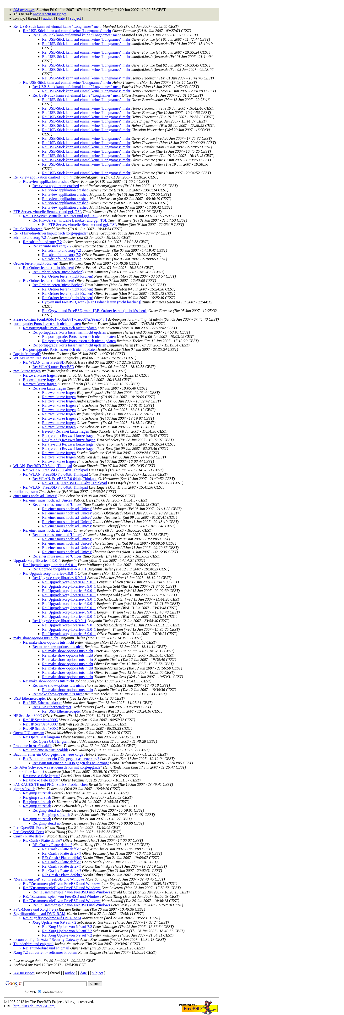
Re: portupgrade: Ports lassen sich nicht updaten (60, 328)
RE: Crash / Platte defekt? (52, 845)
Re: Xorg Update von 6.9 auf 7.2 (67, 927)
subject (75, 18)
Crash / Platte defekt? (29, 836)
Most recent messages (49, 14)
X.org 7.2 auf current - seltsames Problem (45, 952)
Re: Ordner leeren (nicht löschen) (48, 268)
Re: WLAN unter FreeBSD (43, 362)
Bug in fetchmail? (27, 354)
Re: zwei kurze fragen (40, 375)
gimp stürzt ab (24, 789)
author (48, 18)
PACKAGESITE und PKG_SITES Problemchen (50, 784)
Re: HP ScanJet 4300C (40, 720)
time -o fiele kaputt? (28, 772)
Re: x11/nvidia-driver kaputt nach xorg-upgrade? (50, 233)
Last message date (27, 961)
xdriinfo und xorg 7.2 (29, 237)
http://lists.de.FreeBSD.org (33, 1006)
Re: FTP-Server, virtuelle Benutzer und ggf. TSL (60, 216)
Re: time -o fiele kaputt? (41, 776)
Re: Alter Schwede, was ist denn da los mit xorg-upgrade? (57, 767)
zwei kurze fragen (27, 371)
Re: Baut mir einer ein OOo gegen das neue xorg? (61, 759)
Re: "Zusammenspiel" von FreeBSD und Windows (62, 883)
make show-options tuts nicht (35, 638)
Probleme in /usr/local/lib (32, 746)
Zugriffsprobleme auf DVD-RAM (39, 914)
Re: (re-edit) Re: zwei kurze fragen (68, 436)
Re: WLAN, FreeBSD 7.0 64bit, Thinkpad (55, 470)
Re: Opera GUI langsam (41, 737)
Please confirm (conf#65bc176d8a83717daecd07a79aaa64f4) (60, 319)
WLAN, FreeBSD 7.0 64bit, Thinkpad (42, 466)
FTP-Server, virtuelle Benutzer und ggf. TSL (47, 212)
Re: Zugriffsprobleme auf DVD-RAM (52, 918)
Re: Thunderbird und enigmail (46, 948)
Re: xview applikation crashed (36, 177)
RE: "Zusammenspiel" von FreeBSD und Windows (62, 896)
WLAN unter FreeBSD (31, 358)
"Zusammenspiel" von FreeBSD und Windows (49, 879)
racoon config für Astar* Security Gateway (46, 939)
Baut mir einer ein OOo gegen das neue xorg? (48, 754)
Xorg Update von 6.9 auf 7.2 (54, 922)
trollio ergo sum (25, 492)
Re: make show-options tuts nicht (48, 642)
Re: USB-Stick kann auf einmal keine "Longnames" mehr (57, 26)
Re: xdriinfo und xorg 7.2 (42, 242)
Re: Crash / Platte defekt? (42, 840)
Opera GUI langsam (28, 733)
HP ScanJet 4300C (27, 716)
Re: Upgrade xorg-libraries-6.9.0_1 (50, 565)
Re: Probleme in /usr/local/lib (45, 750)
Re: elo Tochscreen (28, 229)
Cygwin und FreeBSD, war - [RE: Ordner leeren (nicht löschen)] (91, 302)
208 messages (23, 10)
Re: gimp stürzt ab (37, 793)
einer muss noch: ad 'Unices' (35, 496)
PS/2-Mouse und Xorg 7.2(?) (35, 909)
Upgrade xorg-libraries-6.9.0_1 (37, 560)
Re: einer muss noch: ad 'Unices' (48, 500)
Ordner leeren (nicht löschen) (35, 263)
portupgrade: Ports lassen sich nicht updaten (47, 324)
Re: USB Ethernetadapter (42, 703)
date (61, 18)
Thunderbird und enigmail (33, 944)
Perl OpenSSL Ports (28, 827)
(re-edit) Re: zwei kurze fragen (65, 431)
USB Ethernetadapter (29, 698)
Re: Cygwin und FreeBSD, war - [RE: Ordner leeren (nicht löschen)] (94, 311)
